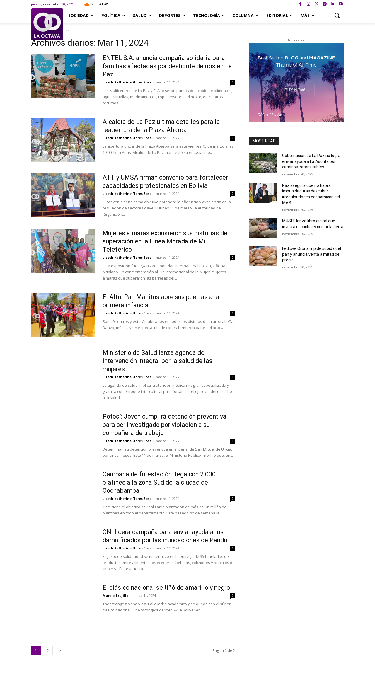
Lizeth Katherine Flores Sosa (127, 82)
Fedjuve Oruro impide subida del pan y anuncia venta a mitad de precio (311, 254)
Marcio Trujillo (115, 603)
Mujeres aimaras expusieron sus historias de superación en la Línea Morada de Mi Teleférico (167, 241)
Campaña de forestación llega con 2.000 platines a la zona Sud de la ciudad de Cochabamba (161, 482)
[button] (337, 15)
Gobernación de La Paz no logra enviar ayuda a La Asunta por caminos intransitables (311, 161)
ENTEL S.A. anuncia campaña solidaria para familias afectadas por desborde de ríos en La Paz (166, 66)
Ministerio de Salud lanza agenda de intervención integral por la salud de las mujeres (160, 361)
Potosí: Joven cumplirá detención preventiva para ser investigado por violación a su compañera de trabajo (168, 425)
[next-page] (60, 650)
